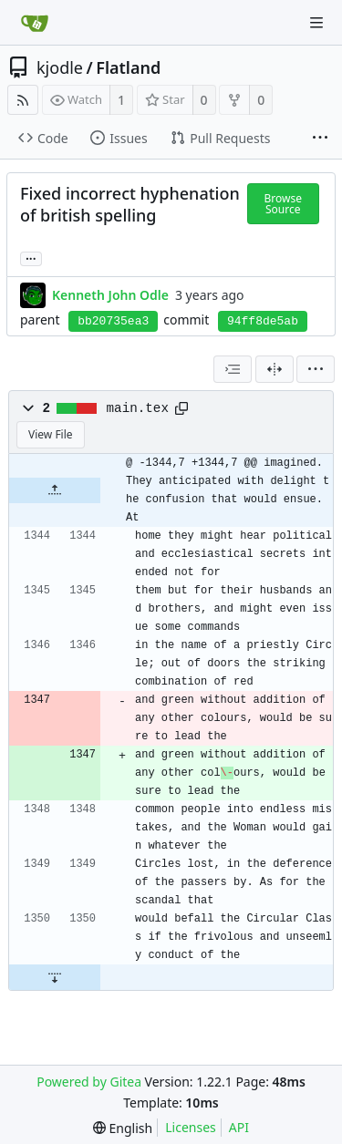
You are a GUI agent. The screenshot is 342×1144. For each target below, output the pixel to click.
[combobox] (232, 369)
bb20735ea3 (113, 321)
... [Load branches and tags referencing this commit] (31, 257)
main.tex (138, 408)
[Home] (34, 22)
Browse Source (283, 204)
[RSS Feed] (22, 100)
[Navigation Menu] (316, 22)
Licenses (190, 1127)
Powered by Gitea (88, 1081)
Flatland (128, 67)
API (239, 1127)
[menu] (315, 369)
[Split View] (274, 369)
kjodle (59, 67)
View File (50, 434)
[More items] (320, 139)
